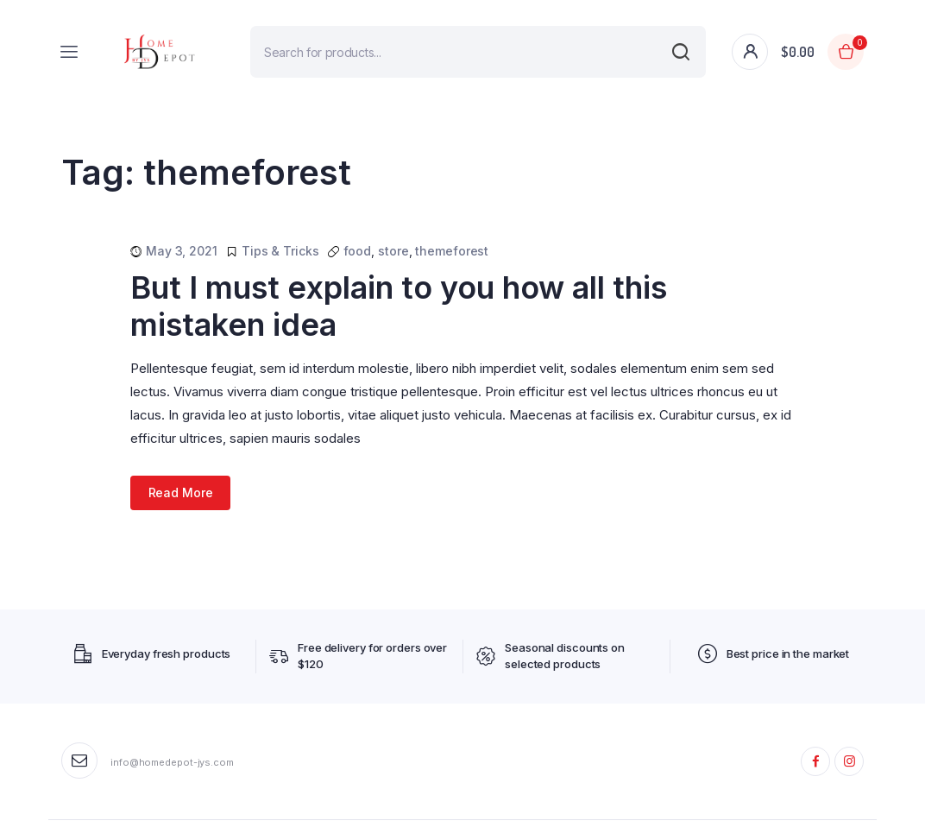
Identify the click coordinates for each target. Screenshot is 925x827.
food (357, 250)
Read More (180, 492)
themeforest (451, 250)
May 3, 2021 (181, 250)
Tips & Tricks (280, 250)
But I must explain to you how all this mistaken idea (398, 306)
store (393, 250)
